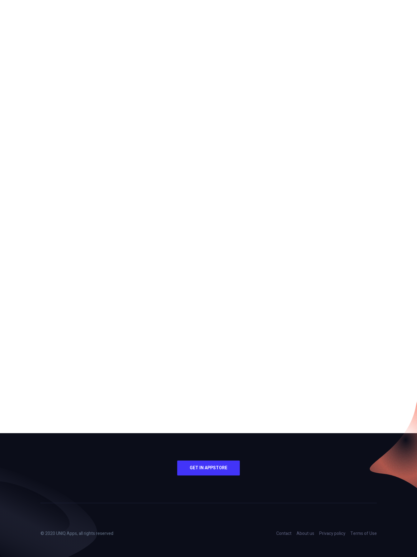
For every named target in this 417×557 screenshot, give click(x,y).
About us (305, 533)
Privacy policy (332, 533)
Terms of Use (363, 533)
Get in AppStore (208, 468)
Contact (283, 533)
